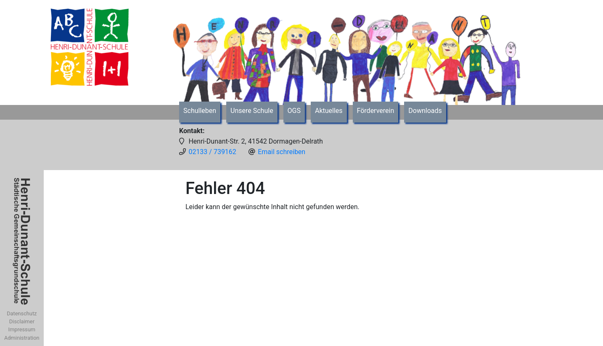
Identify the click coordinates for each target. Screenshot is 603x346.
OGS (294, 111)
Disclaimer (21, 321)
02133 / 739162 (212, 152)
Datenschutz (22, 313)
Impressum (21, 329)
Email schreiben (281, 152)
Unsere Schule (251, 111)
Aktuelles (329, 111)
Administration (22, 338)
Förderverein (375, 111)
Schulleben (199, 111)
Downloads (425, 111)
